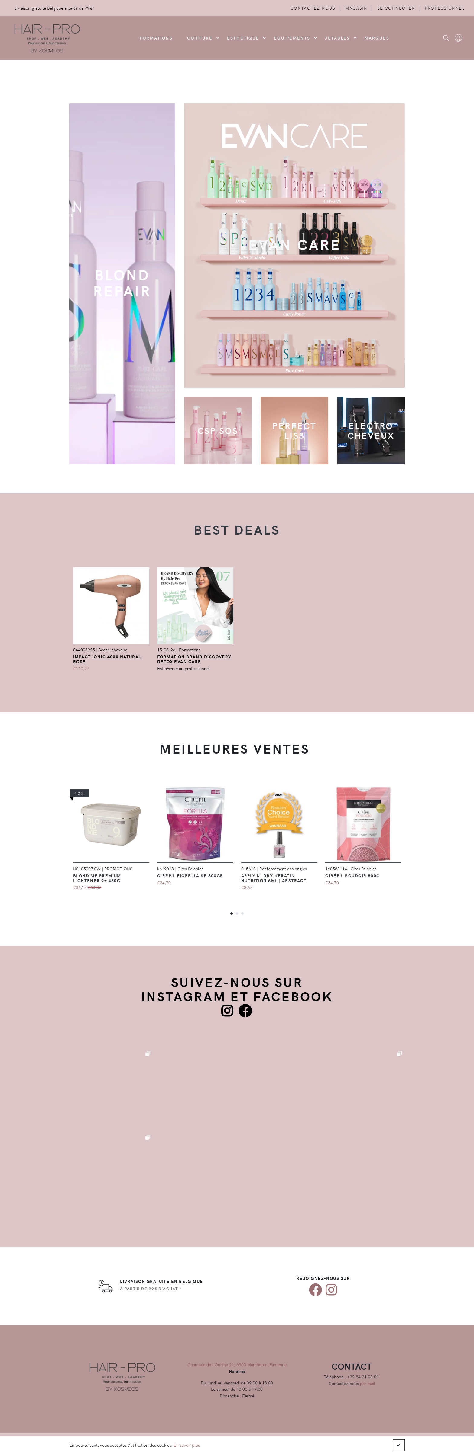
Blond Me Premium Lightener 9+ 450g (97, 877)
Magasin (356, 8)
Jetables (337, 38)
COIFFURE (200, 38)
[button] (231, 913)
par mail (367, 1383)
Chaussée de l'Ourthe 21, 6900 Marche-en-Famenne (237, 1364)
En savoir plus (187, 1445)
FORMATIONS (156, 38)
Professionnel (445, 8)
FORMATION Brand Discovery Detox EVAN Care (194, 659)
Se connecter (396, 8)
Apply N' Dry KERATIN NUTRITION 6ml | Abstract (274, 877)
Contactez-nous (313, 8)
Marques (377, 38)
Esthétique (243, 38)
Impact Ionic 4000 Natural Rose (107, 659)
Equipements (292, 38)
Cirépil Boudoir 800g (352, 875)
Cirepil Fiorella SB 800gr (190, 875)
